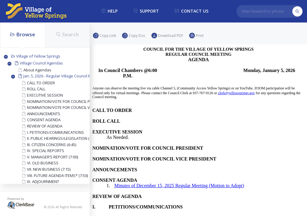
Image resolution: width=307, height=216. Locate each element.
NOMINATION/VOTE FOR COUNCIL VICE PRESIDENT (71, 107)
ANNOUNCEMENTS (43, 113)
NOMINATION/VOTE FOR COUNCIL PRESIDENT (67, 101)
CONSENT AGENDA (44, 119)
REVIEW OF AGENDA (44, 126)
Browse (22, 34)
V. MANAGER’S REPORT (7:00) (52, 157)
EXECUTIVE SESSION (45, 95)
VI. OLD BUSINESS (42, 163)
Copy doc (133, 35)
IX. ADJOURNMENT (43, 181)
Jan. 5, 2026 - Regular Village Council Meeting (63, 76)
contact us (191, 11)
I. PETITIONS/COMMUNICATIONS (55, 132)
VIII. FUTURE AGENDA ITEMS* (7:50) (57, 175)
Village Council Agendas (41, 63)
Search (67, 34)
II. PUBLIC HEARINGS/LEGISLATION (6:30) (62, 138)
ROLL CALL (36, 89)
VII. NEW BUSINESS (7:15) (48, 169)
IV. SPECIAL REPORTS (45, 150)
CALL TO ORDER (41, 83)
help (109, 11)
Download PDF (167, 35)
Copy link (104, 35)
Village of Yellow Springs (38, 56)
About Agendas (37, 70)
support (146, 11)
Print (196, 35)
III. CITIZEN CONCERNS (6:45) (51, 144)
